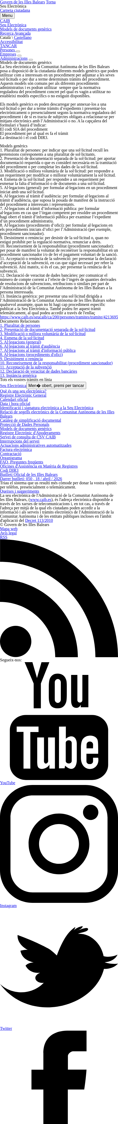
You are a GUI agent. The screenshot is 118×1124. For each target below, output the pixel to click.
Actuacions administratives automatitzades (36, 445)
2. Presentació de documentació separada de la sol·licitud (47, 329)
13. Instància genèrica (18, 375)
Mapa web (8, 529)
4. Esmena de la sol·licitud (22, 338)
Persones (8, 50)
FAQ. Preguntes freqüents (21, 462)
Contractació (10, 453)
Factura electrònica (16, 449)
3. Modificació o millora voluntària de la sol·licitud (42, 333)
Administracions (14, 58)
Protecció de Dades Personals (24, 424)
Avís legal (8, 533)
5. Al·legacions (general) (20, 342)
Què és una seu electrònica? (23, 391)
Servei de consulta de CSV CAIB (28, 437)
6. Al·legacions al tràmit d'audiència (30, 346)
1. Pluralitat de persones (20, 325)
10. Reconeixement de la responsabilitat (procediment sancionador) (56, 363)
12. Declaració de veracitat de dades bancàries (38, 371)
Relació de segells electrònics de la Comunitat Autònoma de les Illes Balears (57, 414)
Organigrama (11, 458)
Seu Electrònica (13, 385)
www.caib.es (40, 499)
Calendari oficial (14, 399)
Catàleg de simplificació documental (30, 420)
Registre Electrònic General (23, 395)
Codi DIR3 (9, 470)
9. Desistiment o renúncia (21, 358)
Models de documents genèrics (26, 428)
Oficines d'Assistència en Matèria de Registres (39, 466)
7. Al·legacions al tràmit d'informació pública (37, 350)
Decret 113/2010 (39, 520)
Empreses (8, 54)
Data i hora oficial (15, 403)
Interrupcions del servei (19, 441)
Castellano (23, 37)
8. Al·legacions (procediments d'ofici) (31, 354)
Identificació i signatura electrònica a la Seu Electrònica (46, 408)
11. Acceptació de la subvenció (26, 367)
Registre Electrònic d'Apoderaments (30, 433)
